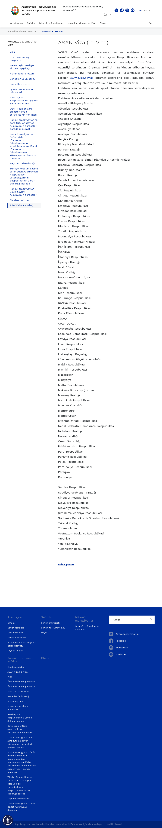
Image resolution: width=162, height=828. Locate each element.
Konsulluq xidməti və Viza (82, 23)
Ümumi (11, 623)
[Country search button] (151, 620)
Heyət (44, 632)
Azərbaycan (16, 23)
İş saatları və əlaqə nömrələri (21, 91)
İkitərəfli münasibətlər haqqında (87, 628)
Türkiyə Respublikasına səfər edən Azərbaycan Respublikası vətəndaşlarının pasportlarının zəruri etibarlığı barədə (24, 176)
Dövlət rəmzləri (15, 627)
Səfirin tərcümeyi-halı (53, 627)
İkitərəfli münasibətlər (51, 23)
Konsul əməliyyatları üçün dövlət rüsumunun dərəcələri (23, 191)
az (141, 10)
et (150, 10)
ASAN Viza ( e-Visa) (52, 31)
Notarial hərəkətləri (22, 73)
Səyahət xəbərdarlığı (22, 163)
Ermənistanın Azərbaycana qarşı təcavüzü (21, 644)
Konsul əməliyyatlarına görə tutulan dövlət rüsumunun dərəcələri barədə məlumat (23, 124)
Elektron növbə (19, 200)
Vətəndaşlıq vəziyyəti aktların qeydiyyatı (22, 67)
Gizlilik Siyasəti (114, 824)
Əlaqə (103, 23)
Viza (12, 51)
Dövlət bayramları (17, 637)
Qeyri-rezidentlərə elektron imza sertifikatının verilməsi (23, 111)
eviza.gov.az (66, 564)
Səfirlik (31, 23)
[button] (7, 820)
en (145, 10)
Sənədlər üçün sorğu (22, 78)
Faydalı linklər (15, 650)
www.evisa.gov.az (80, 77)
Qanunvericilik (15, 632)
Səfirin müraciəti (50, 623)
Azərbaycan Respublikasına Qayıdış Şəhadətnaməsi (24, 100)
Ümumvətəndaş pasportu (19, 59)
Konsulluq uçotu (20, 84)
